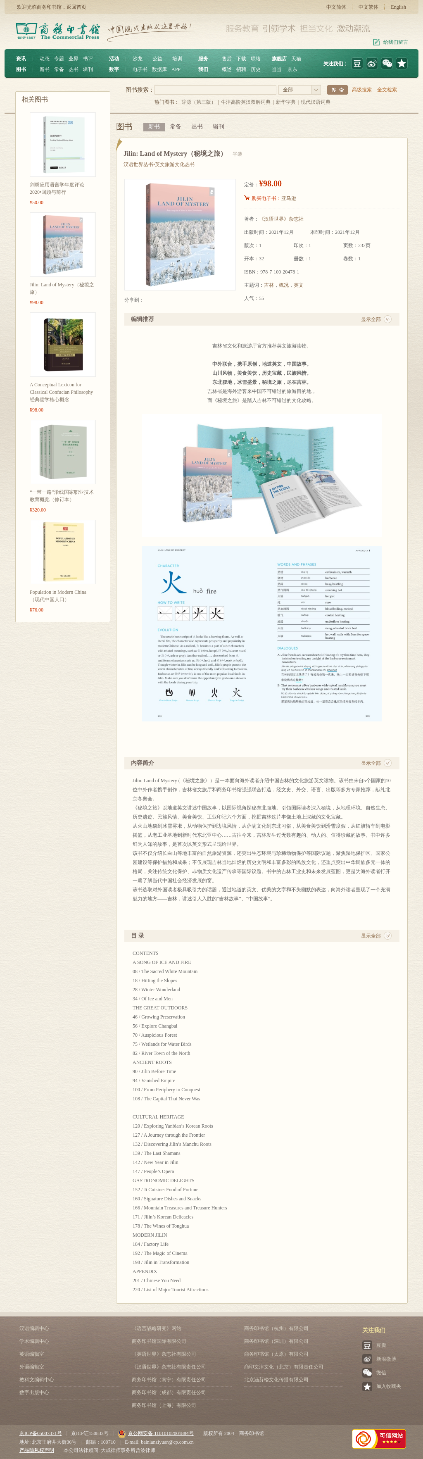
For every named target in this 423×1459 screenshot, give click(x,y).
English (398, 7)
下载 (241, 59)
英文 (299, 285)
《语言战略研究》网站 (156, 1328)
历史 (256, 69)
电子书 (140, 69)
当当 (277, 69)
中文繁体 (368, 7)
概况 (284, 285)
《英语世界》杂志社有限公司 (164, 1354)
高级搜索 (362, 90)
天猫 (296, 59)
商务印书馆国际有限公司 (159, 1341)
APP (176, 69)
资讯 (21, 59)
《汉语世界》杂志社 (281, 219)
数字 (114, 69)
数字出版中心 (34, 1392)
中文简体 (336, 7)
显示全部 (371, 319)
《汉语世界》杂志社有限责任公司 (169, 1367)
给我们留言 (395, 42)
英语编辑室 (31, 1354)
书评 (88, 59)
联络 (256, 59)
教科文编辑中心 (36, 1380)
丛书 (73, 69)
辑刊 (88, 69)
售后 (227, 59)
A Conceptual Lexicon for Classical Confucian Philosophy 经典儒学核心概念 (61, 392)
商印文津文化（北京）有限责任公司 (283, 1367)
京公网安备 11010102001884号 (156, 1433)
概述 (227, 69)
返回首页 (76, 7)
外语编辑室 (31, 1367)
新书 (45, 69)
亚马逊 (288, 198)
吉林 (269, 285)
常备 (59, 69)
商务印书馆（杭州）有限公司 (276, 1328)
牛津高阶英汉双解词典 (246, 102)
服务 (203, 59)
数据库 (159, 69)
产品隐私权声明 (36, 1450)
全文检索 (387, 90)
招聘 (241, 69)
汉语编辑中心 (34, 1328)
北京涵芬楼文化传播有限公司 (276, 1380)
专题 (59, 59)
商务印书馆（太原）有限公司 (276, 1354)
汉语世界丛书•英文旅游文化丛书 (159, 164)
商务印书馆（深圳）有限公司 (276, 1341)
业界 (73, 59)
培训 (177, 59)
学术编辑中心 (34, 1341)
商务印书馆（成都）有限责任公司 (169, 1392)
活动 (114, 59)
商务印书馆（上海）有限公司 (164, 1405)
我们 (203, 69)
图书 (21, 69)
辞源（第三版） (198, 102)
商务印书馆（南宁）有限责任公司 (169, 1380)
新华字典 (286, 102)
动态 (45, 59)
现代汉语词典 (315, 102)
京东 (292, 69)
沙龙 (138, 59)
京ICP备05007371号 (40, 1433)
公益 (157, 59)
